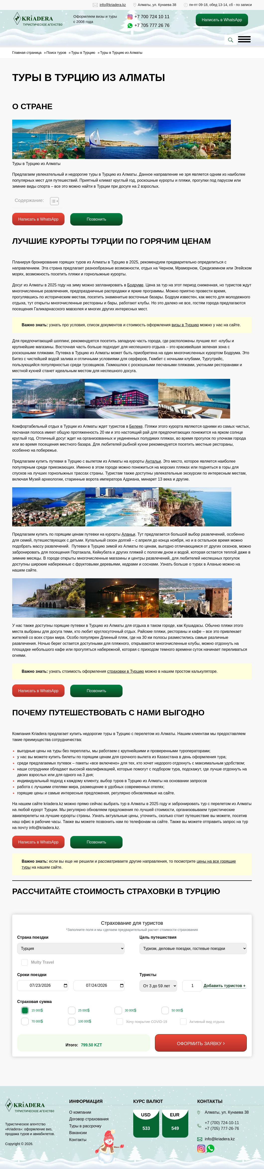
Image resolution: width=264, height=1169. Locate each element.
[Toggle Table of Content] (52, 201)
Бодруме (135, 285)
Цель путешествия (157, 937)
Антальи (153, 461)
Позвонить (96, 219)
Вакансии (78, 1133)
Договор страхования (89, 1119)
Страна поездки (32, 937)
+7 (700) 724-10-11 (222, 1123)
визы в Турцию (185, 325)
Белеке (135, 426)
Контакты (77, 1140)
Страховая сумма (34, 1002)
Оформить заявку (200, 1043)
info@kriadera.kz (113, 5)
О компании (80, 1112)
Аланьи (128, 534)
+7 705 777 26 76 (152, 25)
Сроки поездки (32, 975)
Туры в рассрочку (85, 1126)
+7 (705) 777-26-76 (222, 1128)
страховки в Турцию (125, 671)
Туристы (147, 975)
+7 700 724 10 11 (152, 16)
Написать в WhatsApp (38, 219)
